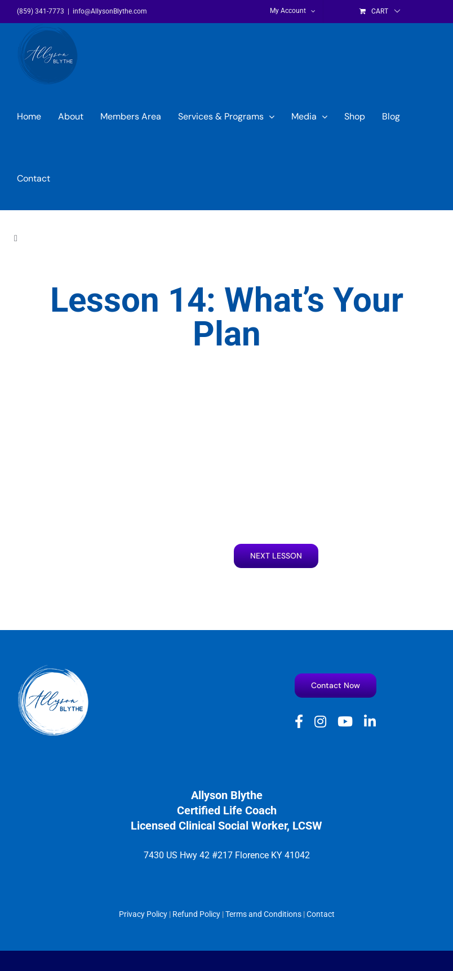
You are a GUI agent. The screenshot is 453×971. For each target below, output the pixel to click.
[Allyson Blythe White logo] (53, 669)
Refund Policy (196, 914)
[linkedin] (370, 721)
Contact (321, 914)
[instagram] (320, 721)
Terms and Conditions (263, 914)
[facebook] (299, 721)
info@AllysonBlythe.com (110, 11)
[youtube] (345, 721)
